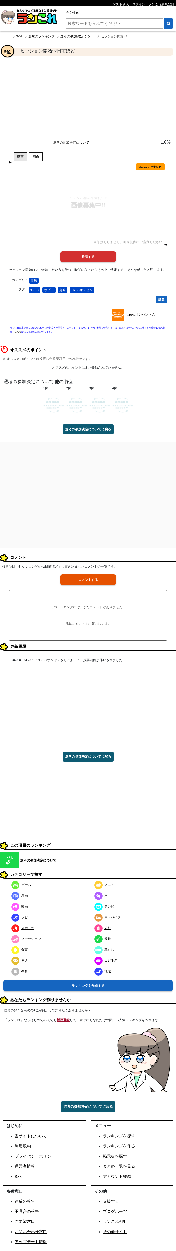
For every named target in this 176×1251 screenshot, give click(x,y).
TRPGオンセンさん (141, 314)
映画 (19, 906)
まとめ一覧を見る (119, 1166)
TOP (19, 36)
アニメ (104, 885)
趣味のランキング (41, 36)
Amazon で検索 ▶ (150, 166)
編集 (161, 299)
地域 (102, 971)
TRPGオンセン (82, 290)
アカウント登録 (117, 1176)
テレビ (104, 906)
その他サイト (115, 1231)
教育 (19, 971)
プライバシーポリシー (35, 1156)
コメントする (88, 580)
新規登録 (63, 1020)
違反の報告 (25, 1201)
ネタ (19, 960)
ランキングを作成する (88, 986)
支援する (111, 1201)
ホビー (49, 290)
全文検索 (72, 12)
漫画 (19, 895)
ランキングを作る (119, 1146)
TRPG (34, 290)
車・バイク (107, 917)
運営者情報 (25, 1166)
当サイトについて (31, 1136)
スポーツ (22, 928)
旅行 (102, 928)
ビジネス (105, 960)
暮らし (104, 950)
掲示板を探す (115, 1156)
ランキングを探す (119, 1136)
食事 (19, 950)
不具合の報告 (27, 1211)
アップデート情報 (31, 1242)
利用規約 (23, 1146)
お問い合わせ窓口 (31, 1231)
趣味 (33, 280)
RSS (18, 1176)
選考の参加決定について (78, 36)
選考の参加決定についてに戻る (88, 429)
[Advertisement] (88, 97)
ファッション (26, 939)
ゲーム (21, 885)
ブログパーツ (115, 1211)
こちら (18, 331)
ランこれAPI (114, 1221)
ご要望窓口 (25, 1221)
